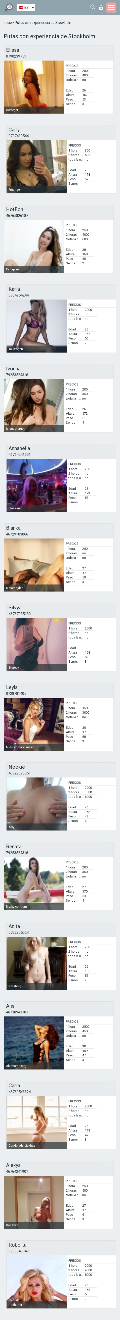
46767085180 (20, 614)
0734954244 (19, 295)
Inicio (8, 23)
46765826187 (17, 215)
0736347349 (19, 1251)
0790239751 (16, 56)
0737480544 (19, 136)
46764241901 (20, 454)
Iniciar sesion (101, 7)
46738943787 (17, 1012)
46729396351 (20, 773)
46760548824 (20, 1092)
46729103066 (17, 534)
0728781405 (16, 693)
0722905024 (19, 932)
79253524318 (17, 375)
